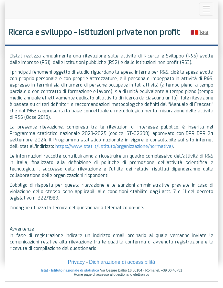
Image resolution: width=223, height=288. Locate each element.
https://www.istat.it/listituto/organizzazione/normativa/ (114, 146)
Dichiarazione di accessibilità (122, 262)
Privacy (76, 262)
